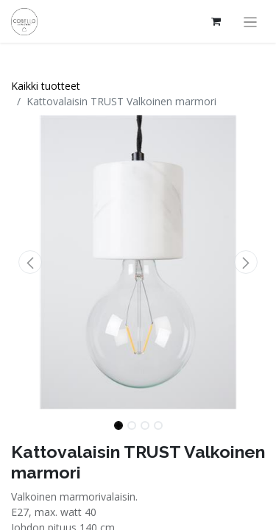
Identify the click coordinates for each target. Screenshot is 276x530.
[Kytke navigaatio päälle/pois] (251, 21)
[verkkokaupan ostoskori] (216, 21)
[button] (30, 262)
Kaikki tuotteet (45, 86)
